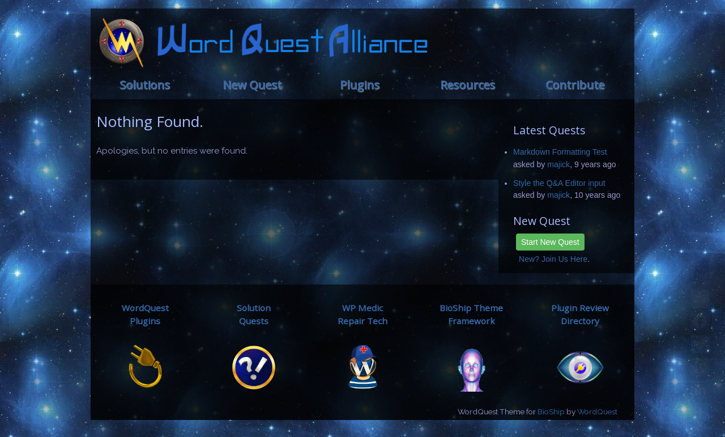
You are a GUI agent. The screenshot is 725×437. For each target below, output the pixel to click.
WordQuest (597, 411)
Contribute (574, 84)
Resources (467, 84)
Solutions (145, 84)
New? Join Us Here (553, 259)
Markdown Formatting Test (560, 151)
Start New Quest (550, 242)
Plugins (359, 84)
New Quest (252, 84)
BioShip (551, 411)
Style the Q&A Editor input (559, 183)
